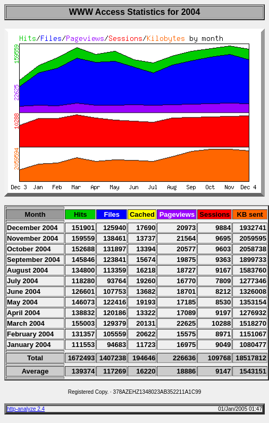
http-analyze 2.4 (26, 409)
